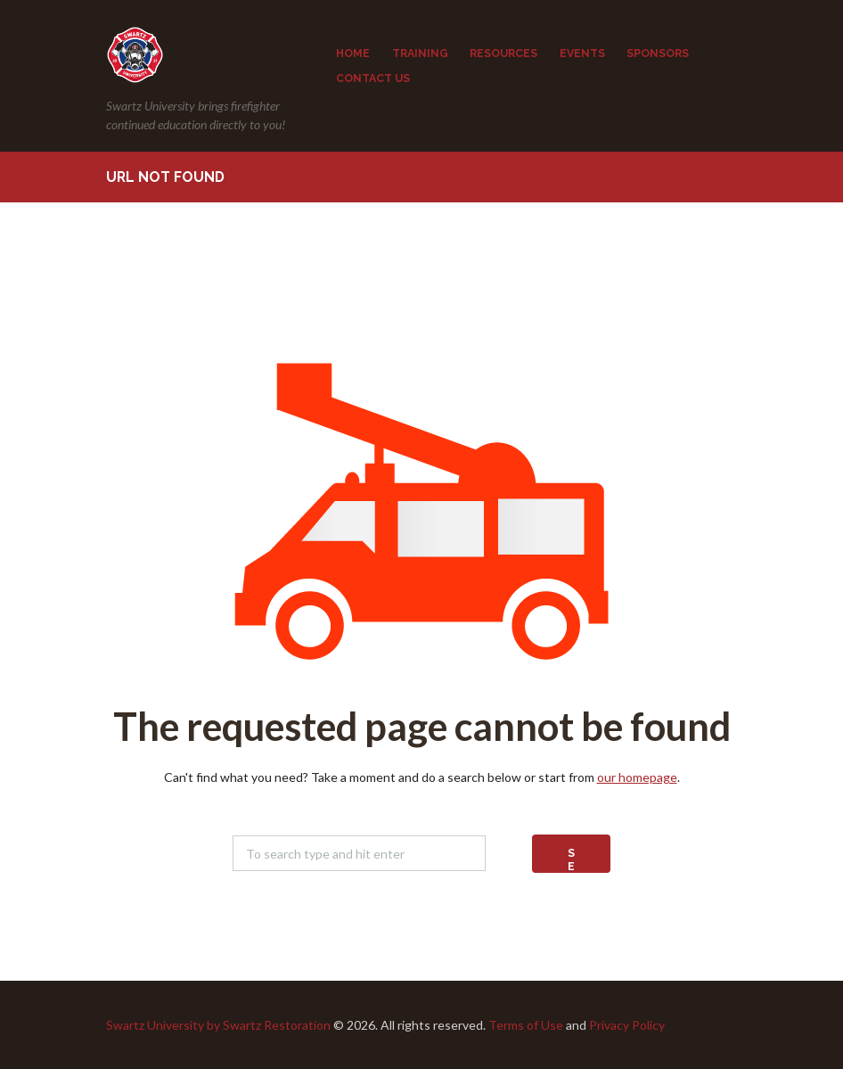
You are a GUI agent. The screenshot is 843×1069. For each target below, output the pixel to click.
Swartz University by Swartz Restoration (218, 1024)
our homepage (637, 777)
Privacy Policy (627, 1024)
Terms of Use (525, 1024)
